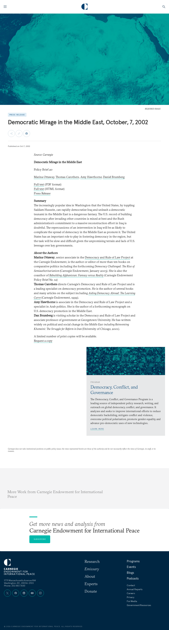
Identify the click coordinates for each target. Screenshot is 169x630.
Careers (131, 593)
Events (131, 567)
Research (92, 561)
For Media (132, 601)
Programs (133, 561)
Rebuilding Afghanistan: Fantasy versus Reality (76, 275)
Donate (90, 591)
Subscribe (40, 539)
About (89, 576)
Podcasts (133, 578)
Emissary (91, 568)
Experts (91, 583)
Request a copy (43, 341)
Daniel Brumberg (114, 177)
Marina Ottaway (44, 177)
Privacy (130, 597)
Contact (131, 585)
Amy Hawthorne (91, 177)
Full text (39, 184)
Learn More (97, 429)
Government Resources (139, 605)
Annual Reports (134, 589)
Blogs (130, 573)
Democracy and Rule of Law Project (107, 257)
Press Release (42, 193)
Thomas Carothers (67, 177)
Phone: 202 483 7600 (14, 585)
